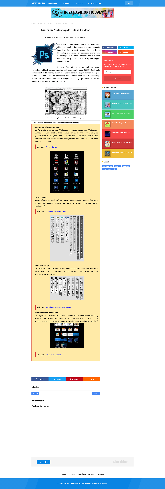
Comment (81, 37)
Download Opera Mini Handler (58, 307)
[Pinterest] (74, 379)
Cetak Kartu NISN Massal (121, 113)
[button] (91, 379)
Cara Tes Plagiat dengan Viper (123, 123)
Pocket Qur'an (51, 147)
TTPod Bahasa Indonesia (56, 211)
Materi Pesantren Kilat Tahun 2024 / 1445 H (128, 103)
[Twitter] (57, 379)
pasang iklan (44, 462)
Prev (35, 393)
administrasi (107, 166)
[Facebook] (40, 379)
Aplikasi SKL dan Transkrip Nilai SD (124, 142)
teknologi (69, 37)
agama (117, 166)
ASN (104, 169)
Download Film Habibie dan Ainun (124, 93)
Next (95, 393)
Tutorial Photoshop (53, 355)
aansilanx (74, 484)
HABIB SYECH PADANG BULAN (122, 133)
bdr (109, 169)
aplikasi (126, 166)
